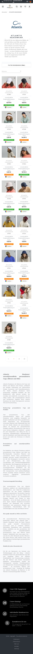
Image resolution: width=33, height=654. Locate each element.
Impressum (16, 639)
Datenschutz (16, 641)
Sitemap (16, 648)
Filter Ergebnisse (16, 65)
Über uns (16, 644)
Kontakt (16, 646)
